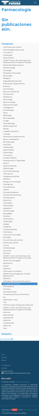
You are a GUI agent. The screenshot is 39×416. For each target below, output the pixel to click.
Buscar (4, 360)
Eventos (4, 357)
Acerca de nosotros (22, 382)
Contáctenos (6, 365)
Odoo (14, 409)
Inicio (3, 355)
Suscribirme (6, 339)
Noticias (4, 368)
